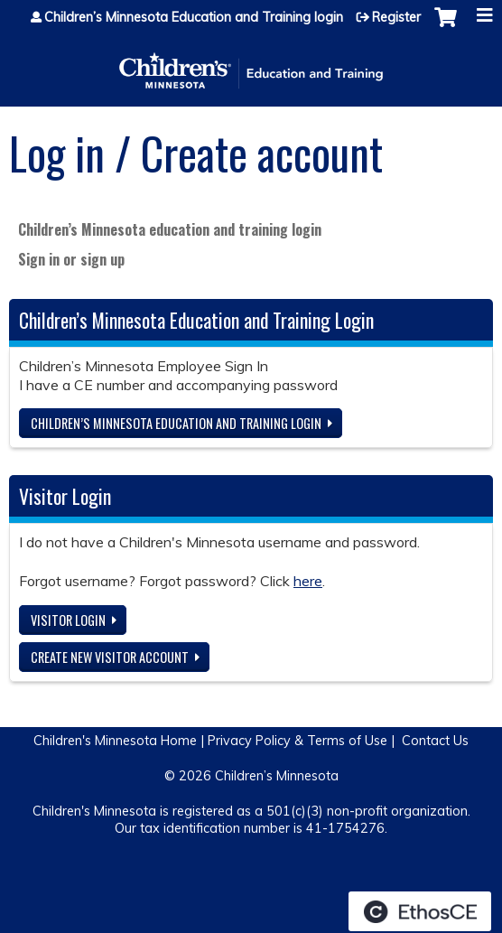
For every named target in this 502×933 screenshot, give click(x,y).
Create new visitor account (110, 657)
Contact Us (435, 740)
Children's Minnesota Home (115, 740)
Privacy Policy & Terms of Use (297, 740)
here (307, 581)
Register (396, 17)
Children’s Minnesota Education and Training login (193, 17)
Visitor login (68, 620)
